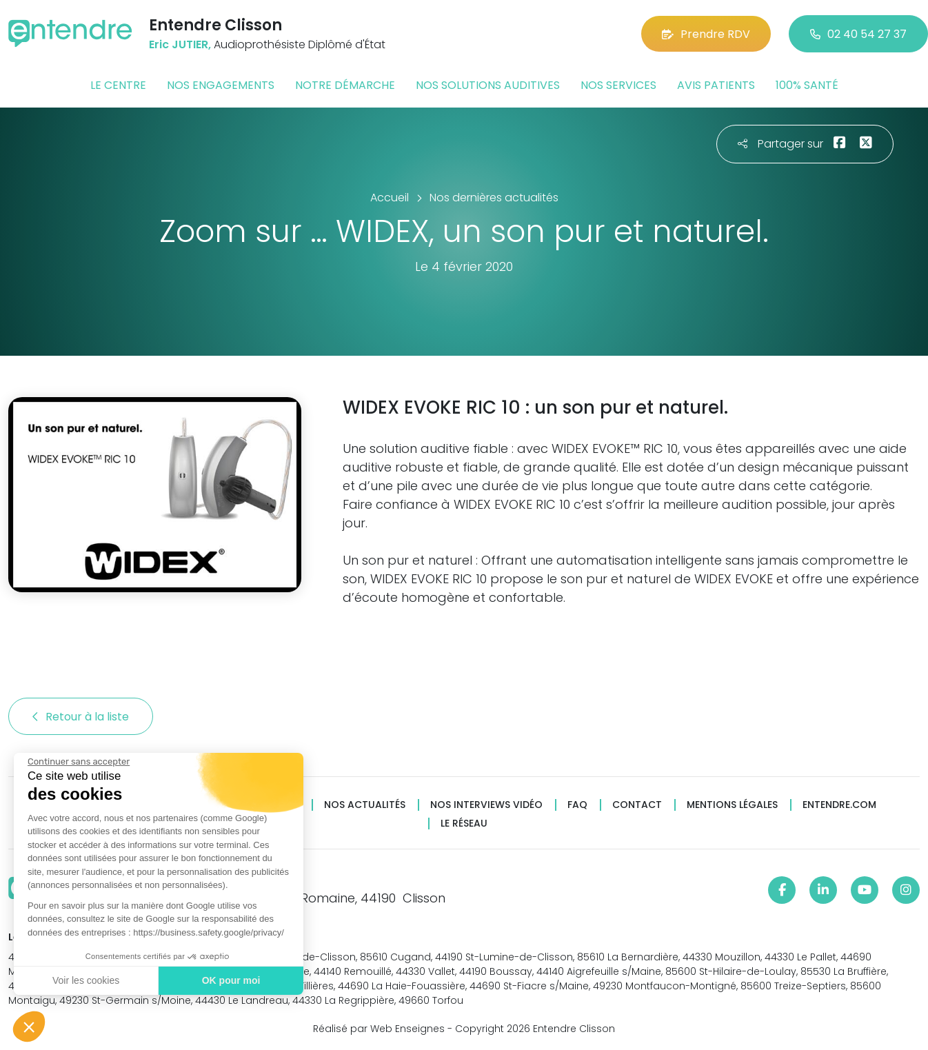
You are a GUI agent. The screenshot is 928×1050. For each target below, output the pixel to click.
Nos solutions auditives (488, 85)
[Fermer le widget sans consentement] (79, 762)
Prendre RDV (706, 34)
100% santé (807, 85)
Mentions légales (732, 805)
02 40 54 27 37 (858, 34)
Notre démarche (345, 85)
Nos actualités (364, 805)
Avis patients (716, 85)
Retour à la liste (81, 717)
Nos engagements (220, 85)
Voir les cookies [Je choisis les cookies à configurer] (85, 980)
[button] (29, 1026)
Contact (637, 805)
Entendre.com (839, 805)
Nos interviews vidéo (486, 805)
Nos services (618, 85)
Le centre (118, 85)
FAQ (577, 805)
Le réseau (464, 823)
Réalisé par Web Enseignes (379, 1029)
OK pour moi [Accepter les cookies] (231, 980)
